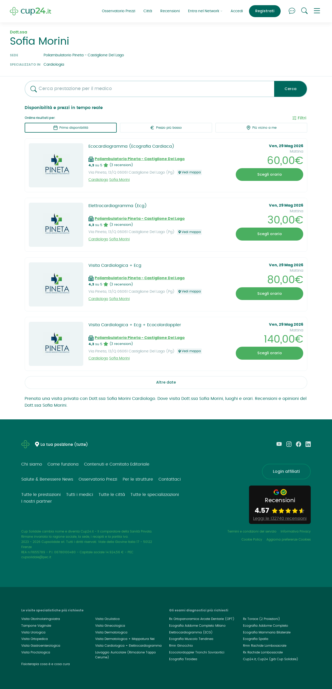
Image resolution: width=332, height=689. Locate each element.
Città (147, 11)
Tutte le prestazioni (41, 495)
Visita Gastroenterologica (40, 645)
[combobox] (147, 89)
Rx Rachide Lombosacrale (263, 652)
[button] (317, 11)
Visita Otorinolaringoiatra (40, 618)
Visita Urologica (33, 632)
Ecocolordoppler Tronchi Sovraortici (196, 652)
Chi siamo (31, 464)
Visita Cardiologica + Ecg (114, 265)
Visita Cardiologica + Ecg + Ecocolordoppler (134, 325)
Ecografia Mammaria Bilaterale (266, 632)
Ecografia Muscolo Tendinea (191, 638)
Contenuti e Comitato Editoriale (116, 464)
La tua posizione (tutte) (64, 445)
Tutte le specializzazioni (154, 495)
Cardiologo (98, 180)
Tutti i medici (79, 495)
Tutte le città (112, 495)
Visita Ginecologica (110, 625)
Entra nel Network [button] (205, 11)
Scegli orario (269, 174)
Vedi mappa (189, 172)
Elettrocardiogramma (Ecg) (117, 206)
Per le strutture (138, 479)
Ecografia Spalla (255, 638)
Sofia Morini (119, 180)
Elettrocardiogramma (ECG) (191, 632)
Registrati (264, 10)
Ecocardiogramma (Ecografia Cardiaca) (131, 146)
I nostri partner (36, 501)
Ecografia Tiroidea (183, 659)
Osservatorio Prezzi (118, 11)
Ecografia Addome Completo (265, 625)
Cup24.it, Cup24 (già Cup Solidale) (270, 659)
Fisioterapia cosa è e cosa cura (45, 664)
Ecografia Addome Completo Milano (197, 625)
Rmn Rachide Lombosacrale (264, 645)
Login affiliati (286, 471)
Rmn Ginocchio (181, 645)
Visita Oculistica (107, 618)
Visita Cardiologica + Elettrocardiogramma (128, 645)
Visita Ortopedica (34, 638)
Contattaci (169, 479)
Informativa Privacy (296, 531)
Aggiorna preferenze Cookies (288, 539)
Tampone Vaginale (36, 625)
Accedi (237, 11)
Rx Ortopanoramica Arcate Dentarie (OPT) (201, 618)
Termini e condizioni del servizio (251, 531)
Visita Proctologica (35, 652)
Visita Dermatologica (111, 632)
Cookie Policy (251, 539)
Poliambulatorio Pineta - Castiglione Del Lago (140, 158)
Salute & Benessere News (47, 479)
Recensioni (170, 11)
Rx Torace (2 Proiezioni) (261, 618)
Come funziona (63, 464)
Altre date (166, 382)
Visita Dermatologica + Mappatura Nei (125, 638)
